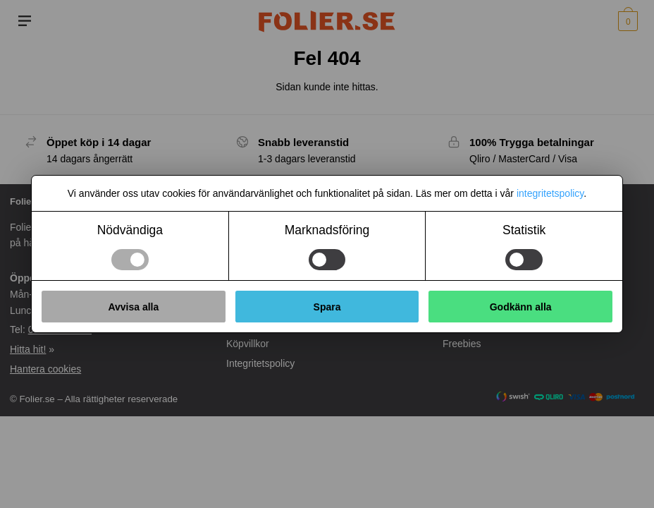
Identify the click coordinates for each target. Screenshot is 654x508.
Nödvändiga (130, 230)
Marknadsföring (327, 230)
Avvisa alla (133, 307)
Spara (327, 307)
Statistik (523, 230)
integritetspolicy (550, 193)
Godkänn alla (521, 307)
